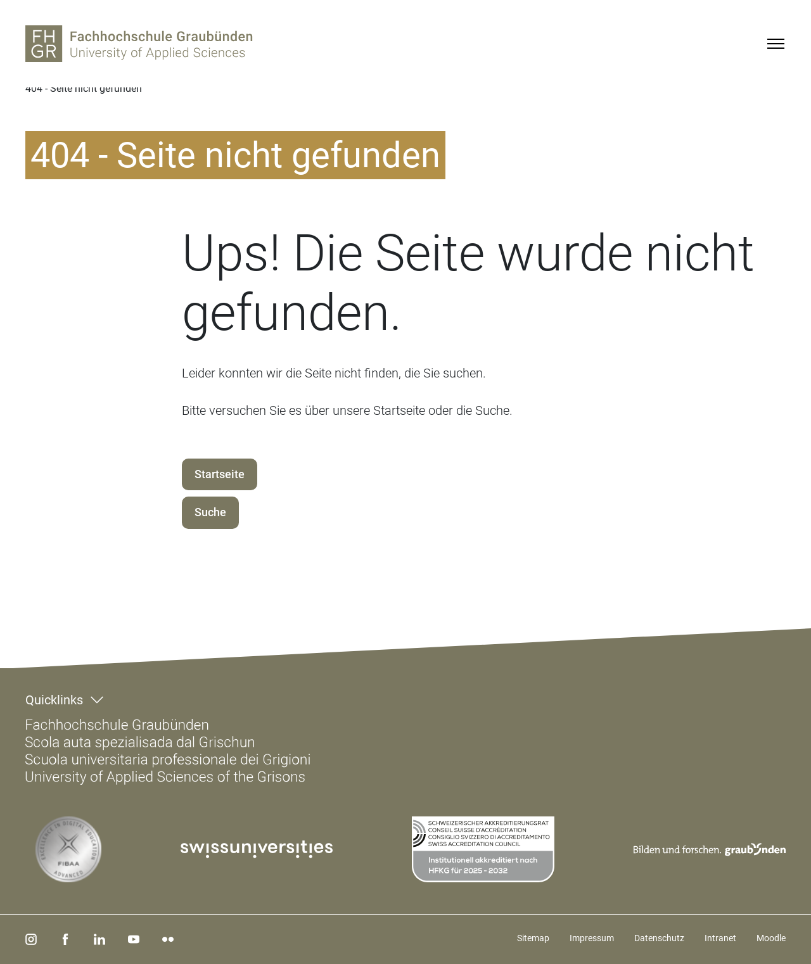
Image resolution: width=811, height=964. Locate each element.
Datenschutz (659, 938)
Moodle (771, 938)
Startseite (220, 474)
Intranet (720, 938)
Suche (210, 512)
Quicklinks (54, 700)
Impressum (592, 938)
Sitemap (533, 938)
